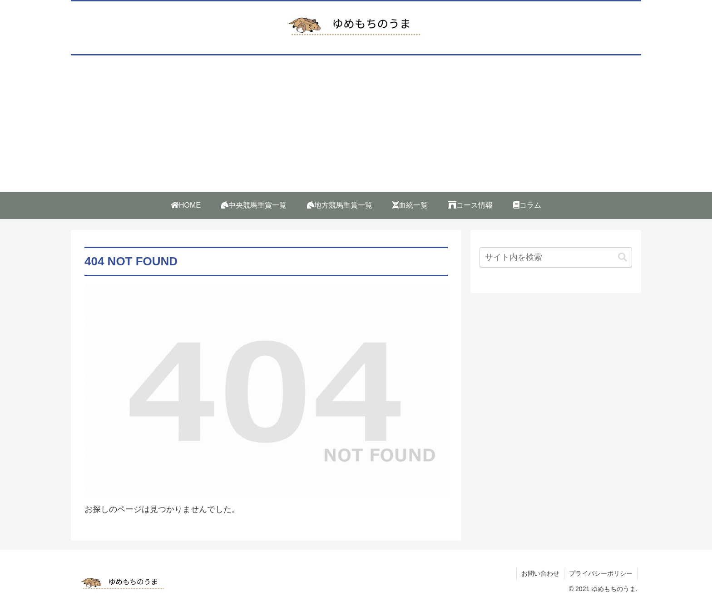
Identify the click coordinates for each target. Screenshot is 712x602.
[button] (622, 257)
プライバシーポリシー (601, 573)
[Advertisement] (356, 123)
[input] (556, 257)
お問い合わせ (540, 573)
